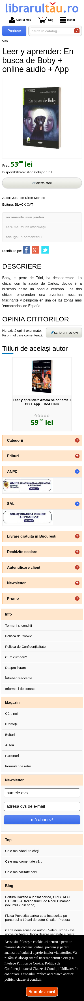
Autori (9, 745)
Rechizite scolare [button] (22, 552)
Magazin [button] (12, 702)
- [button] (77, 471)
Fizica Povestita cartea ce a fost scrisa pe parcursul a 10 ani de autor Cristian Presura (37, 917)
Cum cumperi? (16, 657)
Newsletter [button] (16, 583)
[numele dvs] (42, 792)
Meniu (67, 20)
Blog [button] (9, 886)
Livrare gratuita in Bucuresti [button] (31, 536)
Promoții (11, 724)
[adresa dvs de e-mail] (42, 806)
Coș (45, 20)
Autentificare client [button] (24, 567)
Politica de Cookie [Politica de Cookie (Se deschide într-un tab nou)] (30, 963)
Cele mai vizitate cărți (21, 872)
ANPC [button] (12, 471)
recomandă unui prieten (25, 217)
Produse (14, 31)
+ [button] (77, 440)
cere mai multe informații (26, 227)
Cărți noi (11, 713)
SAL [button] (11, 504)
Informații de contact (20, 689)
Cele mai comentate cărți (23, 861)
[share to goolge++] (35, 250)
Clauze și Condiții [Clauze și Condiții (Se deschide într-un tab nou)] (46, 969)
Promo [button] (13, 598)
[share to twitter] (45, 250)
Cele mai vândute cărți (22, 851)
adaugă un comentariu (24, 237)
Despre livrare (15, 667)
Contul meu (20, 20)
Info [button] (8, 614)
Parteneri (12, 756)
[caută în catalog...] (50, 31)
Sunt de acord (42, 991)
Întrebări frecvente (18, 678)
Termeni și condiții (18, 625)
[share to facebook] (26, 250)
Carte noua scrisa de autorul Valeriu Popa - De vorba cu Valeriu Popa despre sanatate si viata (40, 932)
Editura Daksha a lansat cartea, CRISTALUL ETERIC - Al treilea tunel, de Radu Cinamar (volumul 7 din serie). (38, 901)
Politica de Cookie (18, 636)
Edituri (10, 734)
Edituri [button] (13, 456)
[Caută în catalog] (77, 30)
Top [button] (8, 840)
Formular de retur (18, 766)
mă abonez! (42, 819)
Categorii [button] (15, 440)
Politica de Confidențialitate (25, 646)
